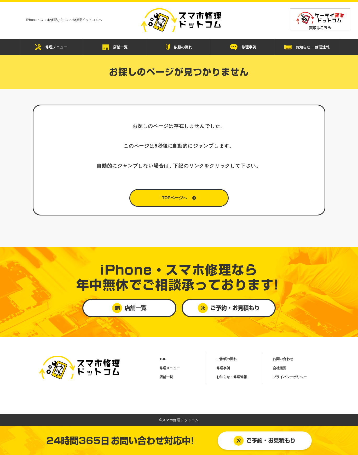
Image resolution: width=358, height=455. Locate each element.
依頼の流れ (179, 47)
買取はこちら (320, 21)
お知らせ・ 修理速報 (307, 47)
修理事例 (243, 47)
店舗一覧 (115, 47)
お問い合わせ (283, 359)
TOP (162, 359)
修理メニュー (51, 47)
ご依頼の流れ (226, 359)
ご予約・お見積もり (265, 441)
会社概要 (279, 368)
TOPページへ (179, 198)
